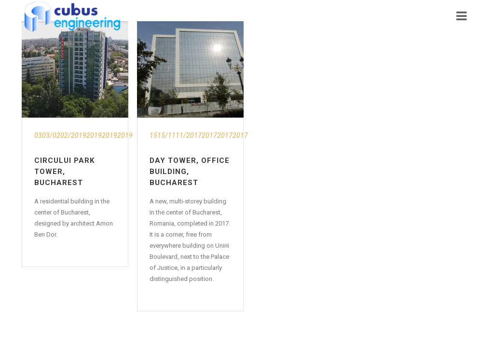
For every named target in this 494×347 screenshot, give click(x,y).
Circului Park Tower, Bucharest (64, 171)
